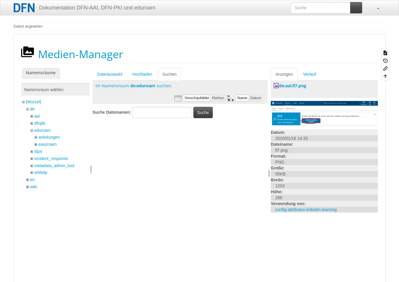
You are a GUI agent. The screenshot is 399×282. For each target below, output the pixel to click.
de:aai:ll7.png (292, 85)
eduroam (42, 130)
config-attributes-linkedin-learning (306, 209)
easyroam (47, 144)
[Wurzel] (33, 101)
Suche (203, 112)
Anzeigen (284, 74)
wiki (33, 186)
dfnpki (39, 123)
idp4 (38, 151)
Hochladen (142, 74)
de (32, 109)
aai (37, 116)
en (32, 179)
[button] (375, 7)
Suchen (169, 74)
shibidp (40, 172)
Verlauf (309, 74)
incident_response (51, 158)
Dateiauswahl (109, 74)
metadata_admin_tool (54, 165)
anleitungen (49, 137)
